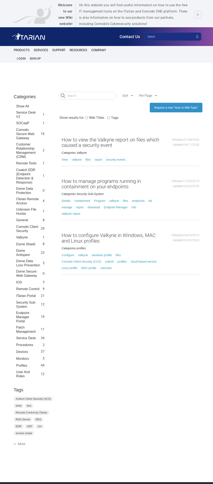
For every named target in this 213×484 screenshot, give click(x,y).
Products (22, 50)
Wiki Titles (96, 118)
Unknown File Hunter (26, 211)
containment (82, 200)
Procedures (24, 345)
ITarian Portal (26, 296)
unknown (106, 268)
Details (66, 200)
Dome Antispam (23, 253)
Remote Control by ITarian (31, 412)
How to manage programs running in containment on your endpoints (101, 184)
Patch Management (26, 329)
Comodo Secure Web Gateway (25, 134)
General (22, 220)
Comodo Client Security (27, 229)
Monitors (22, 358)
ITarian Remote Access (27, 201)
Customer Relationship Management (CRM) (26, 151)
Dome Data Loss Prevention (28, 263)
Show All (22, 106)
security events (115, 159)
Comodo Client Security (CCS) (81, 261)
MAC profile (88, 268)
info (133, 207)
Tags (114, 118)
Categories (25, 96)
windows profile (102, 255)
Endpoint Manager (116, 207)
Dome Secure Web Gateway (26, 273)
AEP (29, 426)
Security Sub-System (26, 304)
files (88, 159)
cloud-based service (144, 261)
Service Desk (26, 338)
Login (21, 58)
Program (99, 200)
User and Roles (23, 374)
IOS (19, 282)
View (65, 159)
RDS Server (23, 419)
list (150, 200)
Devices (22, 352)
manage (67, 207)
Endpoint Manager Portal (22, 317)
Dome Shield (25, 244)
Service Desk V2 (26, 114)
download (94, 207)
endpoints (138, 200)
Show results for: (71, 118)
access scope (24, 433)
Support (59, 50)
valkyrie (77, 159)
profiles (21, 365)
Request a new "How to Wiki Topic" (176, 107)
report (98, 159)
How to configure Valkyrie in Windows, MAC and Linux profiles (109, 238)
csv (40, 426)
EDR (18, 426)
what (18, 405)
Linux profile (69, 268)
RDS (38, 419)
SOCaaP (22, 123)
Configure (68, 255)
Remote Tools (26, 163)
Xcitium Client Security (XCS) (33, 398)
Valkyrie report (71, 213)
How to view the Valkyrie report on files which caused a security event (110, 142)
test (29, 405)
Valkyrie (22, 237)
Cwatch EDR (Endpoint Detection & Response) (25, 176)
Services (41, 50)
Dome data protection (24, 191)
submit (109, 261)
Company (98, 50)
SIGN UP (35, 58)
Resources (78, 50)
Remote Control (28, 289)
